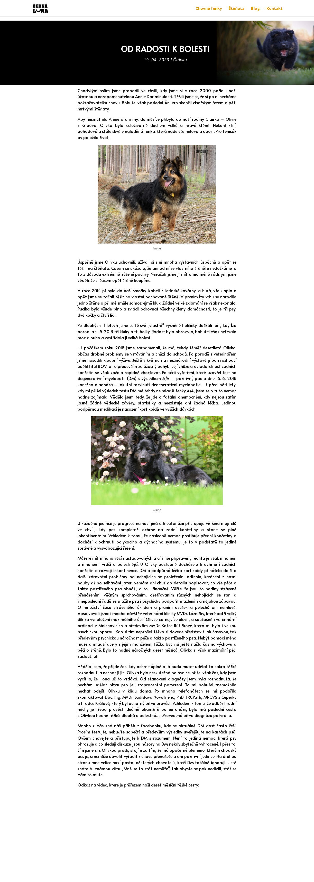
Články (180, 59)
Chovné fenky (209, 8)
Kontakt (274, 8)
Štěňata (236, 8)
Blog (255, 8)
